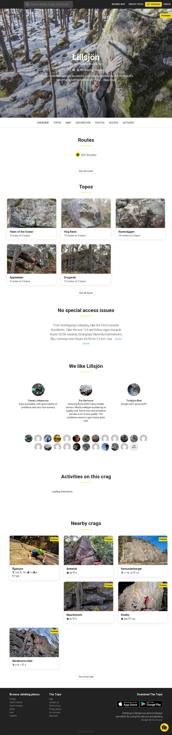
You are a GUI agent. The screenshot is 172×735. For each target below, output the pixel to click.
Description (83, 122)
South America (16, 706)
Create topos (135, 4)
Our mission (54, 712)
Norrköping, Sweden (92, 70)
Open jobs (53, 716)
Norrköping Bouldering (88, 64)
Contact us (54, 702)
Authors (128, 122)
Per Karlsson (86, 400)
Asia (12, 712)
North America (16, 702)
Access (113, 122)
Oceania (13, 716)
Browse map (118, 4)
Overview (43, 122)
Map (68, 122)
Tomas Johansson (38, 400)
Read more (109, 79)
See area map (86, 676)
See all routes (86, 171)
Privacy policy (55, 709)
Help (51, 699)
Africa (12, 709)
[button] (164, 727)
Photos (99, 122)
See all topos (86, 293)
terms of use (155, 720)
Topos (57, 122)
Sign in (166, 4)
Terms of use (54, 706)
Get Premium (153, 4)
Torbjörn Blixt (134, 400)
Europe (13, 699)
